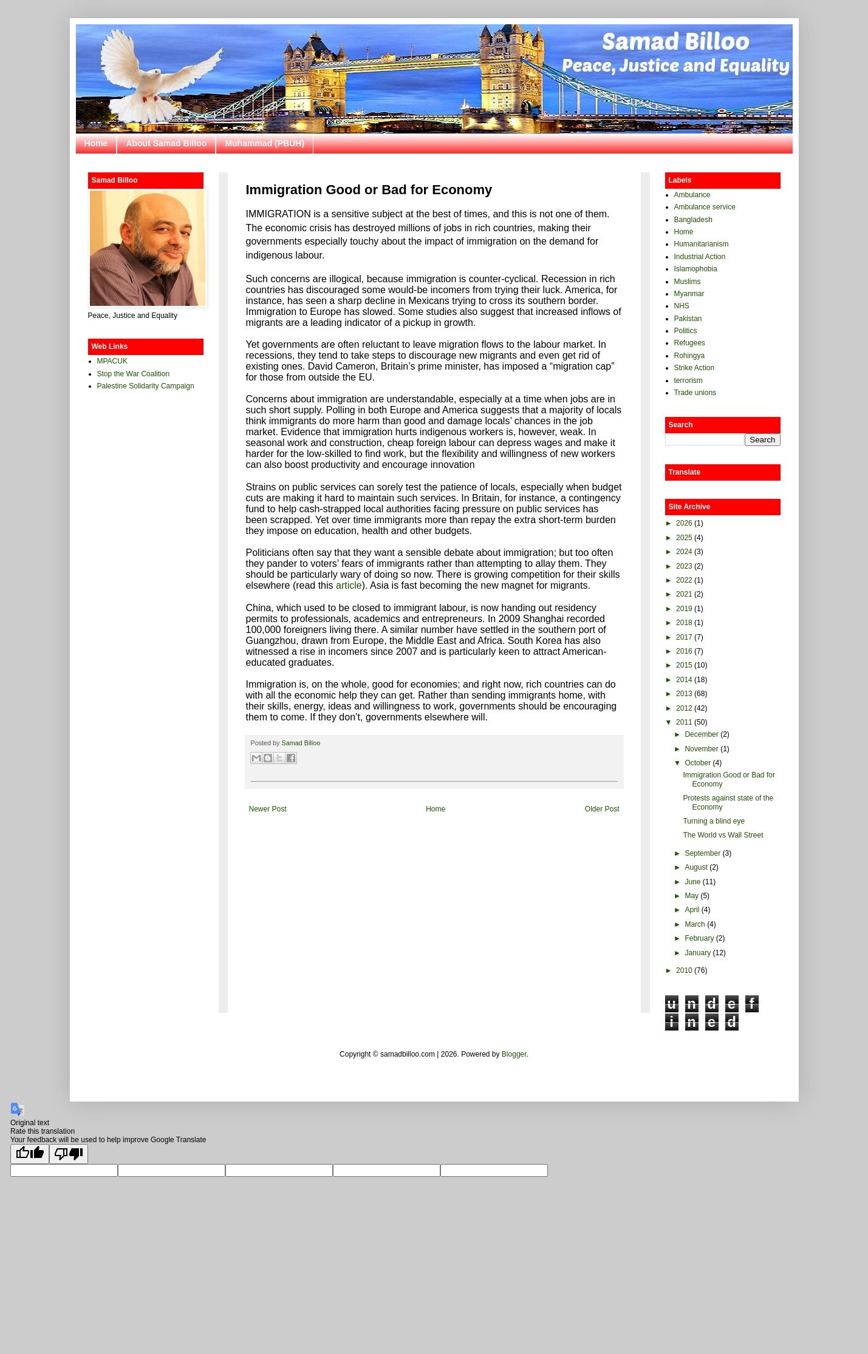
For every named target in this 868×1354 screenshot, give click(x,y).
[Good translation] (29, 1154)
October (698, 763)
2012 (684, 708)
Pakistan (688, 318)
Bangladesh (693, 219)
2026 (684, 523)
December (701, 734)
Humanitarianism (701, 244)
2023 (684, 566)
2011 (684, 722)
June (692, 882)
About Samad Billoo (166, 143)
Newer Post (268, 809)
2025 (684, 537)
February (699, 938)
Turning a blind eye (714, 821)
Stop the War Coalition (133, 374)
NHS (681, 306)
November (701, 749)
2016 (684, 651)
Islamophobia (695, 269)
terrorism (688, 380)
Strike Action (694, 368)
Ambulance (692, 195)
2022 (684, 580)
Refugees (689, 343)
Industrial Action (700, 256)
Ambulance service (705, 207)
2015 (684, 665)
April (692, 909)
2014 (684, 679)
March (695, 924)
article (349, 585)
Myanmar (689, 293)
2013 (684, 693)
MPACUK (112, 361)
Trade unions (695, 392)
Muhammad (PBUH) (264, 143)
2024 (684, 551)
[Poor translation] (68, 1154)
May (692, 896)
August (696, 867)
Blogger (514, 1054)
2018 (684, 622)
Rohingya (689, 355)
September (702, 853)
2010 (684, 970)
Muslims (687, 281)
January (698, 953)
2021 (684, 594)
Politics (685, 331)
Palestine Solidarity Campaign (145, 386)
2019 (684, 608)
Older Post (602, 809)
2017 (684, 637)
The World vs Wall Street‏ (723, 835)
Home (96, 143)
